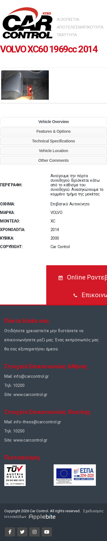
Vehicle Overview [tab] (53, 121)
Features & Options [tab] (53, 131)
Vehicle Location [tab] (53, 150)
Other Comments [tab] (53, 160)
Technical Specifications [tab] (53, 141)
